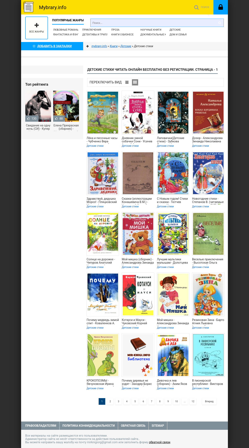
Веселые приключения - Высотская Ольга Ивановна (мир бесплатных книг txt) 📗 (207, 261)
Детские (175, 29)
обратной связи (159, 442)
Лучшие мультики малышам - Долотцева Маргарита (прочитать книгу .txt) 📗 (172, 261)
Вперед (209, 401)
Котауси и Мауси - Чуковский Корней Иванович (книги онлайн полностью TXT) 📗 (135, 322)
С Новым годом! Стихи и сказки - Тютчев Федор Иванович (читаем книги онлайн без (172, 200)
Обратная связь (133, 425)
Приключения (91, 29)
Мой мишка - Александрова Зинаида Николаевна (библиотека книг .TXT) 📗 (173, 322)
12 (193, 401)
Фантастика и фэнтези (68, 34)
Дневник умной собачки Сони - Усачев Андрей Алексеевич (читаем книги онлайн (137, 140)
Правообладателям (40, 425)
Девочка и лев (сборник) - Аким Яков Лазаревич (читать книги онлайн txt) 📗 (172, 382)
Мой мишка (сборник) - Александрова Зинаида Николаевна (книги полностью (138, 261)
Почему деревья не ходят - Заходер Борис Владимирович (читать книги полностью (137, 382)
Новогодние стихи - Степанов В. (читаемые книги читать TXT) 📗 (208, 200)
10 (176, 401)
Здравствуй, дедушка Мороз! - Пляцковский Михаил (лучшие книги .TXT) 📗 (102, 200)
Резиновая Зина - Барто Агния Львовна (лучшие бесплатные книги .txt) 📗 (208, 322)
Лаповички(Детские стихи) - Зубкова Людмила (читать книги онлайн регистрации (170, 140)
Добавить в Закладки (52, 46)
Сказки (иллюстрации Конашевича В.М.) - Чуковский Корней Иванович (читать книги (137, 200)
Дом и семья (178, 34)
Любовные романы (66, 29)
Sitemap (158, 425)
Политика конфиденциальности (88, 425)
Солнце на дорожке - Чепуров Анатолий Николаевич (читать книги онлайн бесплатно (101, 261)
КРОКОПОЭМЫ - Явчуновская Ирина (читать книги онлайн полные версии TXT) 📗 (103, 382)
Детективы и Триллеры (98, 34)
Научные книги (150, 29)
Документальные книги (156, 34)
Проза (115, 29)
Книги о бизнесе (122, 34)
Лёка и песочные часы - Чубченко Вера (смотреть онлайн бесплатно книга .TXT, (102, 140)
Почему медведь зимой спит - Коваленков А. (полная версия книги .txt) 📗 (103, 322)
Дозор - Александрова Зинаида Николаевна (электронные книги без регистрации (207, 140)
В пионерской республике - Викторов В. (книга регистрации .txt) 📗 (207, 382)
